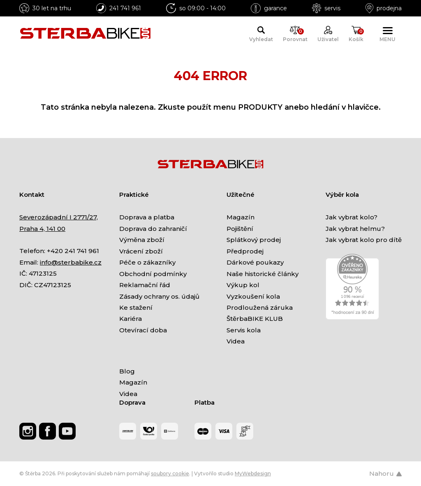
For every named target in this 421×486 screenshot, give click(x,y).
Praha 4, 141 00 (42, 229)
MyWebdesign (253, 473)
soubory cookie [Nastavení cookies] (170, 473)
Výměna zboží (141, 240)
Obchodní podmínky (153, 274)
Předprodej (245, 251)
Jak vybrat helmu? (355, 229)
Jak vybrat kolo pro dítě (364, 240)
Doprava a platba (146, 217)
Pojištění (240, 229)
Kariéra (130, 318)
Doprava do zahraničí (153, 229)
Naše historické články (262, 274)
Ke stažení (136, 307)
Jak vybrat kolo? (351, 217)
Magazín (240, 217)
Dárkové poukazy (255, 262)
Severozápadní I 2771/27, (58, 217)
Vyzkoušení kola (253, 296)
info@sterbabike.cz (71, 262)
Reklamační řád (144, 285)
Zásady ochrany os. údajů (159, 296)
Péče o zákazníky (147, 262)
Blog (127, 371)
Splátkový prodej (254, 240)
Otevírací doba (143, 330)
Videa (236, 341)
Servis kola (244, 330)
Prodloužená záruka (260, 307)
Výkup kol (243, 285)
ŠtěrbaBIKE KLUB (255, 318)
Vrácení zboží (141, 251)
